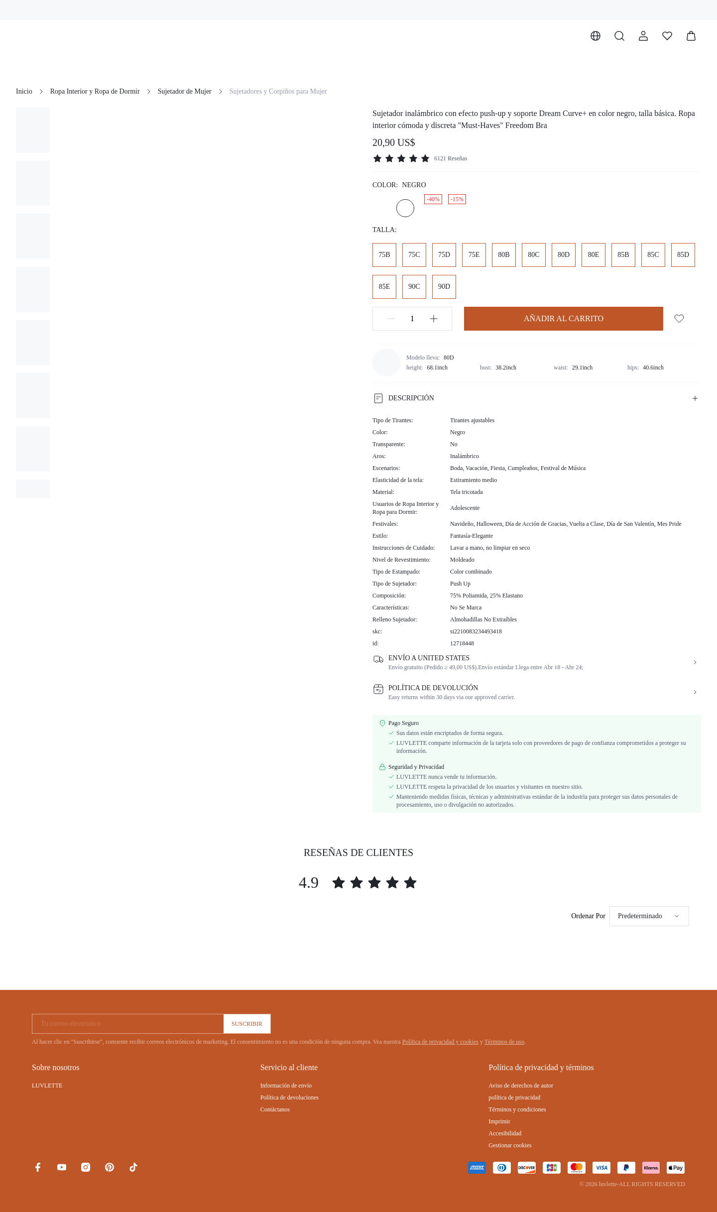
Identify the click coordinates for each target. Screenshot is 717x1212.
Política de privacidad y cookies (440, 1041)
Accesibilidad (504, 1133)
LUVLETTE (47, 1085)
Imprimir (499, 1121)
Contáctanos (275, 1109)
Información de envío (286, 1085)
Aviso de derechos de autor (520, 1085)
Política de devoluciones (289, 1097)
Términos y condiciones (517, 1109)
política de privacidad (514, 1097)
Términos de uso (504, 1041)
